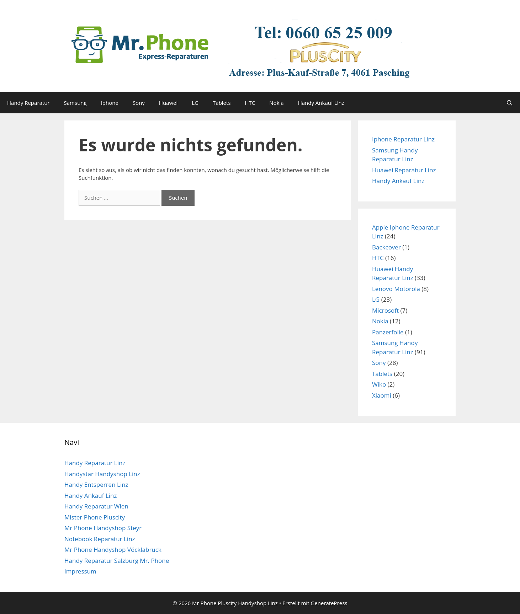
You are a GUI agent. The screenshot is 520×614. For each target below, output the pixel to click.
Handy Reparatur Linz (94, 463)
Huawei (168, 102)
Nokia (276, 102)
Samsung (75, 102)
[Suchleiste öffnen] (509, 102)
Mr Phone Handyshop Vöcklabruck (112, 549)
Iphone (109, 102)
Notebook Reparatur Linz (99, 539)
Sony (139, 102)
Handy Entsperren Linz (96, 484)
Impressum (80, 571)
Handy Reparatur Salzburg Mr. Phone (116, 560)
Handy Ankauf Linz (321, 102)
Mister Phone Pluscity (94, 517)
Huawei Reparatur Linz (404, 170)
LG (195, 102)
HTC (250, 102)
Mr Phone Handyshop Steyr (103, 528)
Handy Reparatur (28, 102)
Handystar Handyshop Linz (102, 474)
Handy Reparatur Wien (96, 506)
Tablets (221, 102)
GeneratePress (329, 603)
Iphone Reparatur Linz (403, 139)
